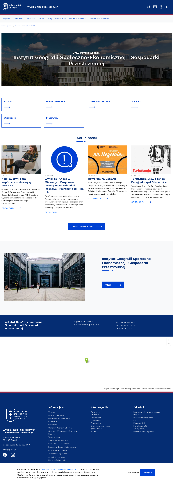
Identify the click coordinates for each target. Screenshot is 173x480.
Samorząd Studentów (58, 440)
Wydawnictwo (54, 437)
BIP (134, 420)
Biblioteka (52, 424)
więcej (109, 285)
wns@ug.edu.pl (9, 449)
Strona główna (6, 26)
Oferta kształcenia (55, 101)
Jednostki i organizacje (58, 453)
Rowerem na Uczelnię (102, 178)
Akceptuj (148, 472)
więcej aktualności (82, 226)
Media (93, 431)
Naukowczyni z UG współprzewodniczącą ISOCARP (16, 182)
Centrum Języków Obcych (60, 428)
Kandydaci (95, 412)
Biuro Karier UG (140, 426)
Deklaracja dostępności (143, 431)
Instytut (8, 101)
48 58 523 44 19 (23, 445)
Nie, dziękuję (133, 472)
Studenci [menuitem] (31, 19)
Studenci (135, 101)
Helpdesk (137, 414)
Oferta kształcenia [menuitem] (77, 19)
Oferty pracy (139, 429)
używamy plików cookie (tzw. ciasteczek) (59, 469)
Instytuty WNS (29, 26)
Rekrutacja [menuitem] (18, 19)
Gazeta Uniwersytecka (143, 417)
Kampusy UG (139, 423)
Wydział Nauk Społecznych (42, 6)
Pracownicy (52, 118)
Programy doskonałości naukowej (63, 447)
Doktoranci (96, 417)
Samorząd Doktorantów (59, 444)
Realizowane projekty (57, 450)
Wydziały (52, 412)
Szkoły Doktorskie (56, 415)
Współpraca (10, 118)
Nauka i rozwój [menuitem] (45, 19)
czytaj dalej (8, 208)
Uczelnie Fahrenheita (57, 460)
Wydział (18, 26)
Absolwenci (96, 420)
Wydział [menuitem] (6, 19)
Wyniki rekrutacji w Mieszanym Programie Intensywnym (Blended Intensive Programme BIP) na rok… (64, 185)
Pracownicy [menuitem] (60, 19)
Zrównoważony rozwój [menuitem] (99, 19)
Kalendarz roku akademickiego (146, 412)
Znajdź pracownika (56, 457)
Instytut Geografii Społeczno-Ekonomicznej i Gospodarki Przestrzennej (127, 263)
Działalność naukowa (99, 101)
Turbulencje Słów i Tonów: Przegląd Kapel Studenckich (149, 180)
